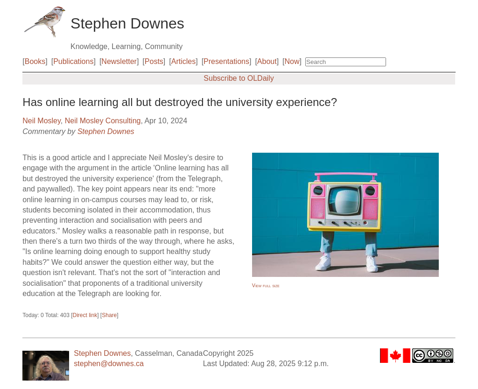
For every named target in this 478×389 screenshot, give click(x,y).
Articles (183, 61)
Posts (154, 61)
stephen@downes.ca (109, 364)
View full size (266, 285)
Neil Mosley (41, 121)
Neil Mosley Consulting (103, 121)
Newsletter (119, 61)
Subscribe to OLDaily (239, 78)
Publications (73, 61)
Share (109, 315)
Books (35, 61)
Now (292, 61)
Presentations (226, 61)
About (267, 61)
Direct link (85, 315)
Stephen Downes (105, 131)
